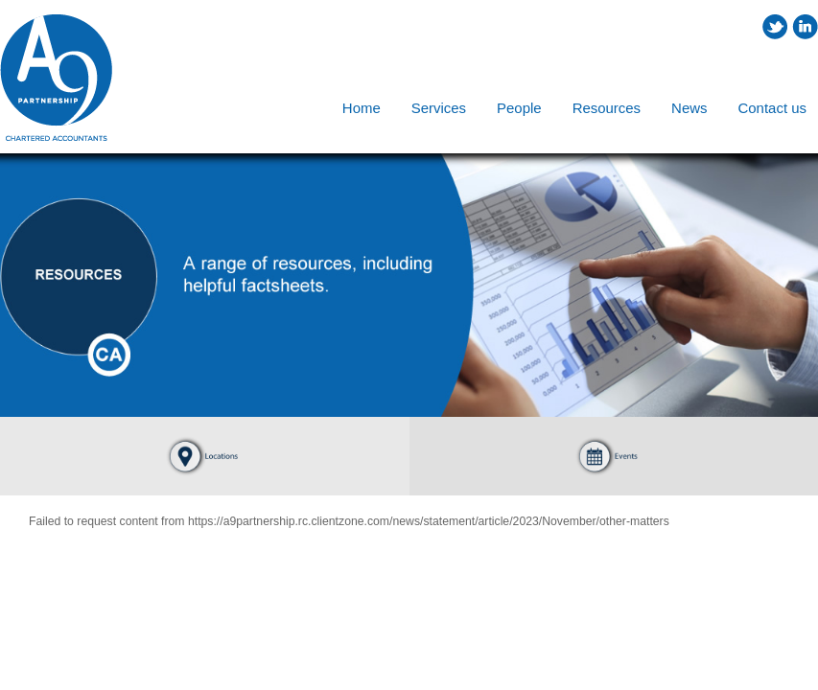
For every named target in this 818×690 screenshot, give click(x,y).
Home (361, 108)
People (519, 108)
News (689, 108)
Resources (607, 108)
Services (438, 108)
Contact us (772, 108)
